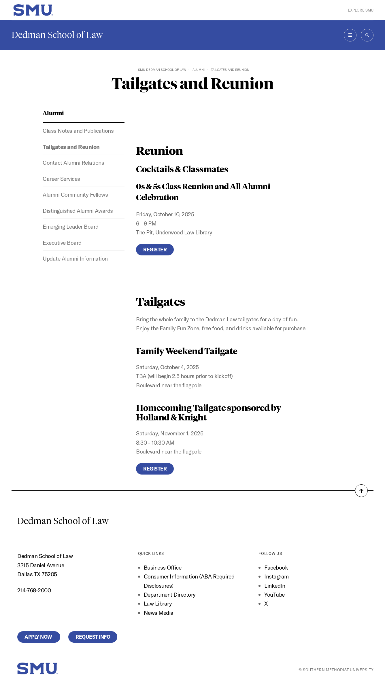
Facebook (276, 567)
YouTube (274, 594)
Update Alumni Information (75, 258)
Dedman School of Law (57, 35)
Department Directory (170, 594)
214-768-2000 (34, 590)
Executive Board (62, 242)
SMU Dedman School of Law (162, 70)
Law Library (158, 603)
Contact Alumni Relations (73, 162)
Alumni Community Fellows (75, 194)
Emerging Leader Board (71, 226)
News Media (158, 612)
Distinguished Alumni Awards (78, 210)
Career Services (61, 178)
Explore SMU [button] (360, 10)
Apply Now (38, 637)
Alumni (198, 70)
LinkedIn (274, 585)
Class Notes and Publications (78, 130)
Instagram (276, 576)
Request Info (93, 637)
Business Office (163, 567)
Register (155, 249)
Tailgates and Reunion (71, 146)
